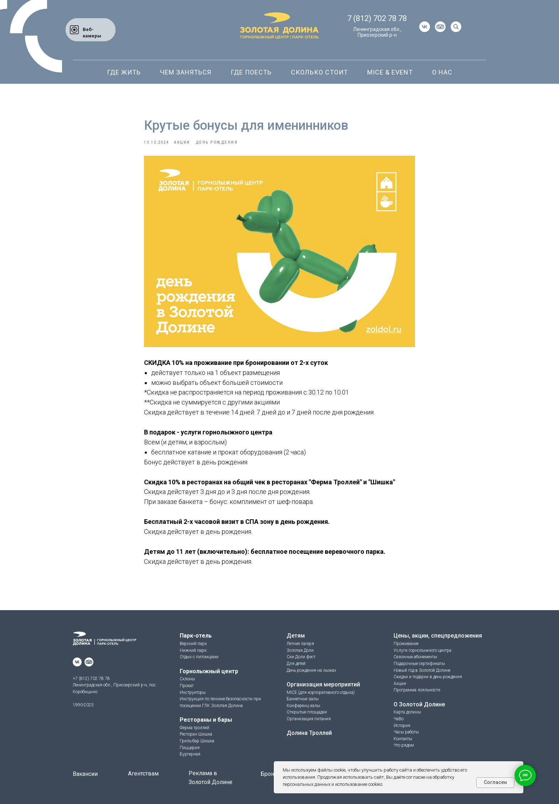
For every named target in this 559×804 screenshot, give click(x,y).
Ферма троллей (194, 727)
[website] (440, 26)
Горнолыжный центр (209, 671)
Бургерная (190, 754)
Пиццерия (190, 747)
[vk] (424, 26)
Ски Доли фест (301, 656)
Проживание (406, 643)
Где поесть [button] (251, 72)
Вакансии (85, 773)
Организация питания (309, 718)
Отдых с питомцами (199, 656)
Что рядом (404, 745)
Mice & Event (390, 72)
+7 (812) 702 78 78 (91, 678)
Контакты (403, 738)
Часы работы (406, 732)
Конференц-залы (303, 705)
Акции (400, 683)
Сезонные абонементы (415, 656)
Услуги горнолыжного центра (422, 650)
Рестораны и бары (206, 719)
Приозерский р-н (377, 35)
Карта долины (407, 712)
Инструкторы (193, 692)
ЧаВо (399, 718)
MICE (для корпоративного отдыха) (321, 692)
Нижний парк (193, 650)
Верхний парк (193, 643)
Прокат (187, 685)
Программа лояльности (417, 689)
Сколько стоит (319, 72)
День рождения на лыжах (311, 670)
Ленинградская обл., (377, 29)
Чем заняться (185, 72)
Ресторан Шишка (196, 734)
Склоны (187, 678)
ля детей (297, 663)
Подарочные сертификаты (419, 663)
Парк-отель (196, 635)
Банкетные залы (303, 698)
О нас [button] (442, 72)
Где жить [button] (124, 72)
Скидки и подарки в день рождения (428, 676)
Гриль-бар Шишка (197, 740)
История (402, 725)
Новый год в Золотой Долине (422, 670)
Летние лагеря (300, 643)
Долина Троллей (309, 733)
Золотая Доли (300, 650)
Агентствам (143, 773)
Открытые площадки (307, 712)
